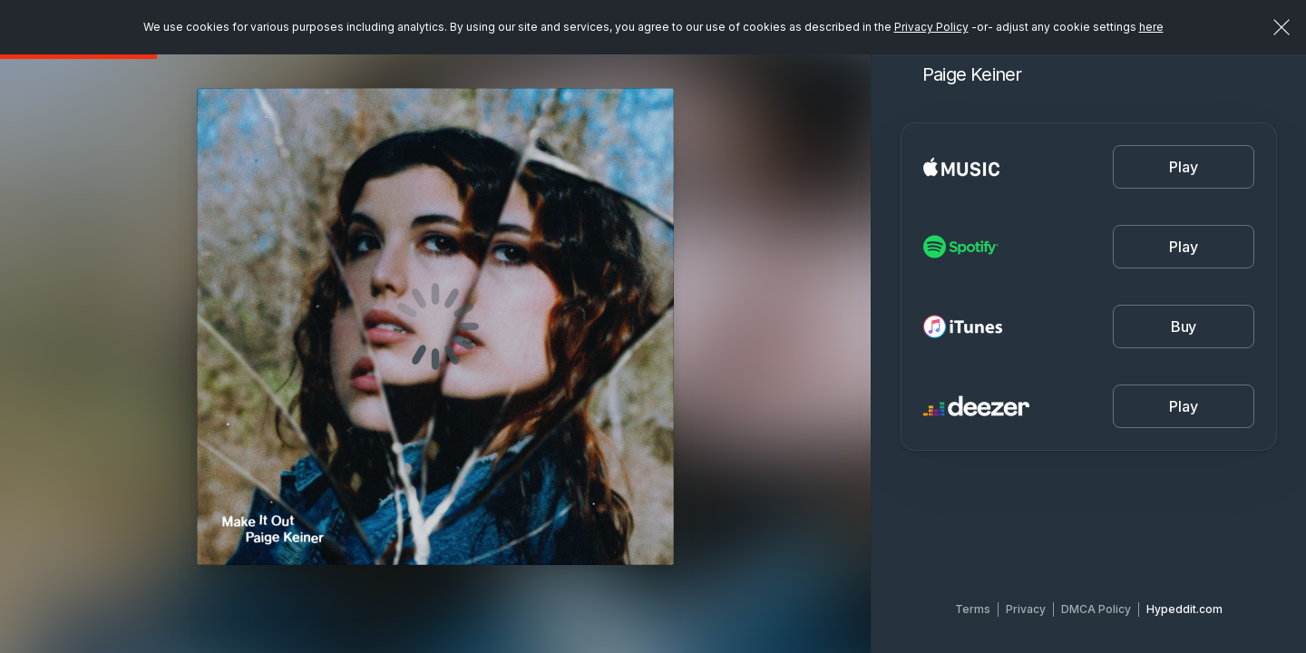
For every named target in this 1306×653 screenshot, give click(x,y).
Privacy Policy (931, 27)
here (1151, 27)
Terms (972, 609)
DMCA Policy (1096, 609)
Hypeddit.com (1184, 609)
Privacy (1026, 609)
